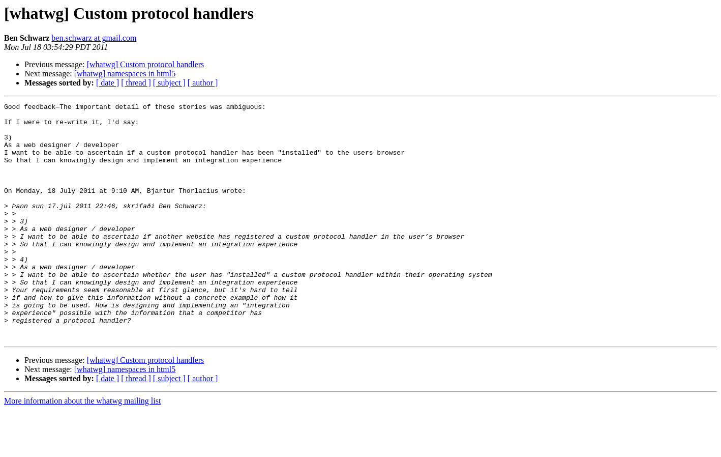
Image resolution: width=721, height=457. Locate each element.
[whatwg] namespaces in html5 (125, 73)
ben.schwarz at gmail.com (93, 38)
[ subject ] (169, 82)
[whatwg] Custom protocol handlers (145, 64)
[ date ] (107, 82)
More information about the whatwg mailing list (82, 448)
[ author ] (203, 82)
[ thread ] (136, 82)
